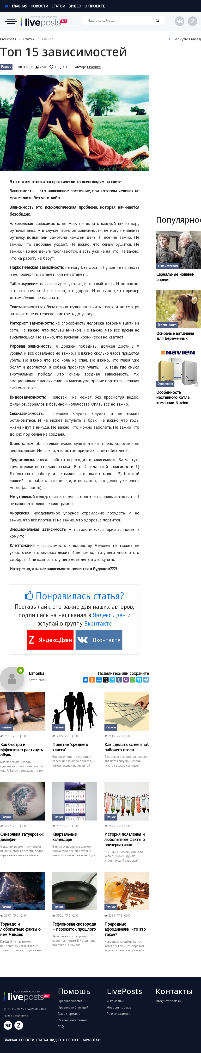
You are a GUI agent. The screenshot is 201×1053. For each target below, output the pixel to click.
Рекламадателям (119, 1013)
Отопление (165, 384)
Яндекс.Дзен (109, 615)
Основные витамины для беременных (175, 336)
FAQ (61, 1026)
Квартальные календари (64, 837)
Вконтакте (98, 623)
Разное (6, 67)
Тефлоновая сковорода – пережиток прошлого (74, 926)
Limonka (94, 66)
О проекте (95, 6)
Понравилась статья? (74, 595)
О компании (115, 1001)
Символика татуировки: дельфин (21, 837)
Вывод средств (69, 1013)
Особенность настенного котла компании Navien (172, 397)
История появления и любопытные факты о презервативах (124, 839)
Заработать (91, 1040)
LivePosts (8, 39)
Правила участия (70, 1001)
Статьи (58, 6)
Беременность (167, 325)
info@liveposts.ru (168, 1001)
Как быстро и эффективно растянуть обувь (21, 750)
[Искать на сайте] (122, 20)
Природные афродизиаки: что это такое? (125, 929)
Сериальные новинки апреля (175, 277)
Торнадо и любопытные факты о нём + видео (20, 929)
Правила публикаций (73, 1007)
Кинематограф (168, 266)
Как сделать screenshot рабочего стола (126, 747)
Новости (39, 6)
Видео (74, 6)
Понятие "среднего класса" (70, 747)
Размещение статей (72, 1020)
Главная (16, 6)
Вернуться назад (185, 39)
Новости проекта (119, 1007)
